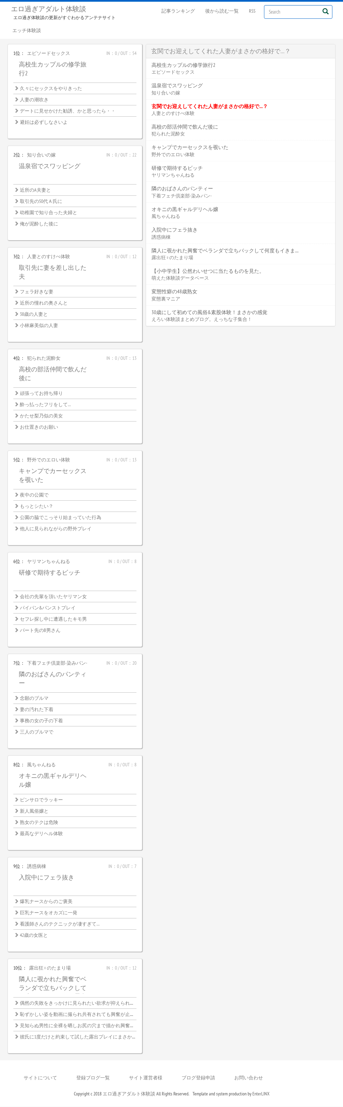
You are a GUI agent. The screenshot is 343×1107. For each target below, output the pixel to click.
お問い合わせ (248, 1078)
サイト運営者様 (145, 1078)
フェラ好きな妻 (36, 292)
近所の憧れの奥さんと (44, 303)
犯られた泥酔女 (44, 358)
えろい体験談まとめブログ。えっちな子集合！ (201, 319)
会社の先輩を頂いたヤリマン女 (53, 597)
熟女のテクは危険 (39, 823)
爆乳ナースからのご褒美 (46, 902)
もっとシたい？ (36, 506)
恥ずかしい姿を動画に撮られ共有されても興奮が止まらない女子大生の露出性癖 (106, 1015)
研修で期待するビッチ (49, 573)
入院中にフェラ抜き (46, 878)
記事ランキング (178, 11)
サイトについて (40, 1078)
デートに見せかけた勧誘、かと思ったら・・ (68, 111)
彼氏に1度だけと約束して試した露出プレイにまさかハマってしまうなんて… (101, 1037)
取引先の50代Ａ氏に (41, 201)
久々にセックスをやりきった (51, 89)
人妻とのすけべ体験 (48, 257)
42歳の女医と (34, 935)
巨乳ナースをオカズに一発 (48, 913)
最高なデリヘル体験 (41, 834)
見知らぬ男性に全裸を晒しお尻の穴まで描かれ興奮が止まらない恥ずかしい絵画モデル (113, 1026)
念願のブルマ (34, 698)
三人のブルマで (36, 732)
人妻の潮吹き (34, 100)
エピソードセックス (48, 53)
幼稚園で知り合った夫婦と (48, 213)
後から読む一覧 (222, 11)
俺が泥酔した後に (39, 224)
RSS (252, 11)
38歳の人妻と (34, 314)
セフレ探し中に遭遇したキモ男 (53, 619)
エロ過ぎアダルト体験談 (48, 8)
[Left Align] (325, 11)
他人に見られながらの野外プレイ (56, 529)
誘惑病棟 (36, 867)
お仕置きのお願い (39, 427)
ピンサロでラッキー (41, 800)
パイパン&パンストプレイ (48, 608)
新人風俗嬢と (34, 811)
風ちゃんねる (41, 765)
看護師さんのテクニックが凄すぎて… (60, 924)
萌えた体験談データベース (180, 278)
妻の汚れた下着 (36, 710)
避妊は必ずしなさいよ (44, 122)
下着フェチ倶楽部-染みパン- (57, 663)
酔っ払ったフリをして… (45, 405)
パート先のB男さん (40, 631)
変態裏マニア (165, 299)
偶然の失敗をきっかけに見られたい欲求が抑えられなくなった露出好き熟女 (101, 1003)
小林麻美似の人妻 (39, 326)
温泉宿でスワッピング (49, 166)
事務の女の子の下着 (41, 721)
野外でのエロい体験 (48, 460)
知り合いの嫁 (41, 155)
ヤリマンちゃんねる (48, 562)
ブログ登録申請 (198, 1078)
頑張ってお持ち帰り (41, 393)
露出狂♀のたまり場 (50, 968)
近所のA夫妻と (35, 190)
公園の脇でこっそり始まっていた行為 (60, 518)
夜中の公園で (34, 495)
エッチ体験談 (27, 31)
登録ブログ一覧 (93, 1078)
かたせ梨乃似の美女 (41, 416)
